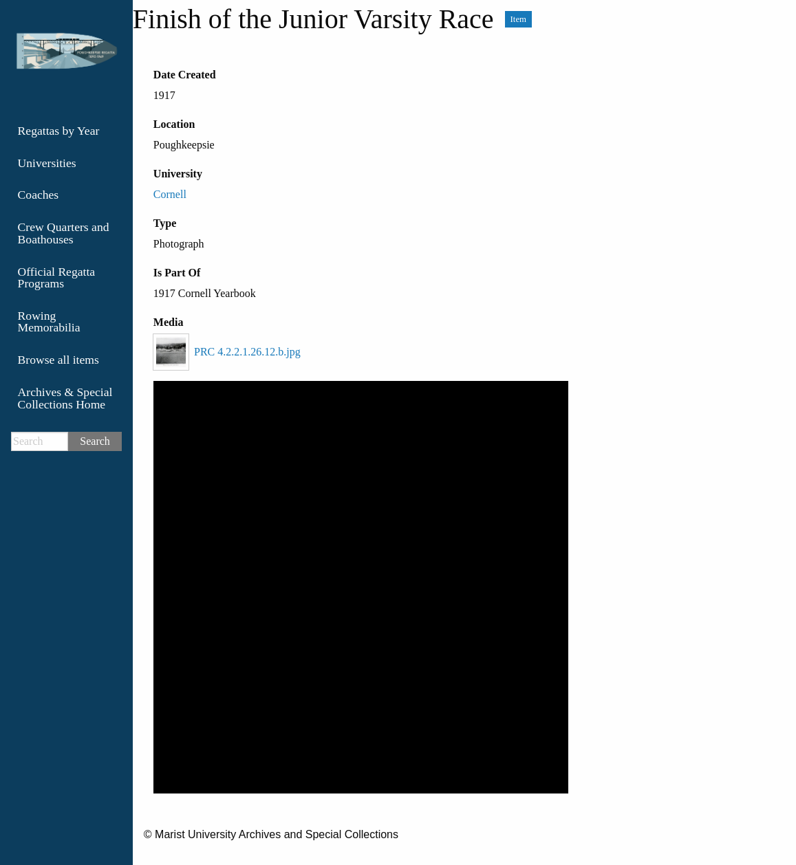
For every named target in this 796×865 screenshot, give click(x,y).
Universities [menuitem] (47, 163)
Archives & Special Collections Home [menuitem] (65, 398)
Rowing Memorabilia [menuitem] (49, 322)
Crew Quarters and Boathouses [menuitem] (63, 233)
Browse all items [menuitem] (58, 359)
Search (95, 441)
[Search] (39, 441)
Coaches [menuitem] (38, 194)
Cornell (169, 194)
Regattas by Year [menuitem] (59, 131)
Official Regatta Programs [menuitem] (57, 278)
